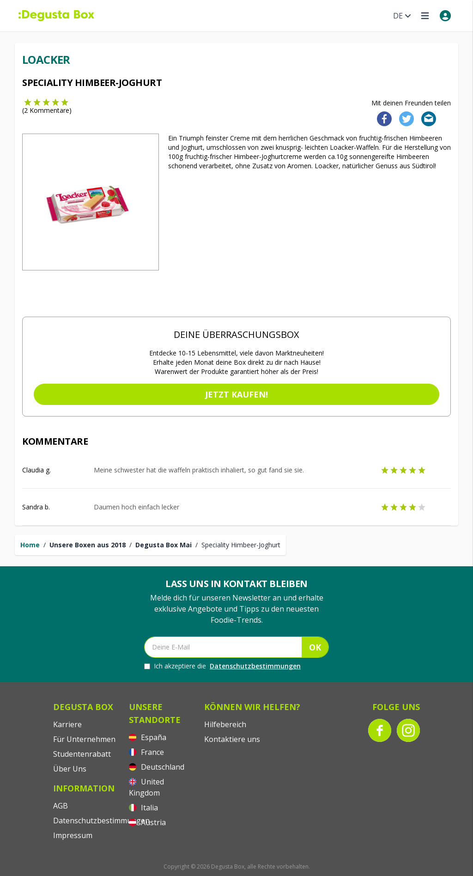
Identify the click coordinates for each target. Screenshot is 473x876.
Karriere (67, 724)
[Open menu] (425, 15)
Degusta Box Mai (163, 544)
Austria (147, 822)
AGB (60, 806)
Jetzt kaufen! (236, 394)
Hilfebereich (225, 724)
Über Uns (69, 769)
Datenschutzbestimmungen (255, 666)
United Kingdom (146, 787)
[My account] (445, 16)
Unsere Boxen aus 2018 (87, 544)
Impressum (72, 835)
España (147, 737)
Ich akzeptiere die (222, 666)
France (146, 752)
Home (30, 544)
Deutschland (156, 767)
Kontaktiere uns (232, 739)
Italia (143, 807)
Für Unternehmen (84, 739)
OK (315, 647)
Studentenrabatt (82, 754)
